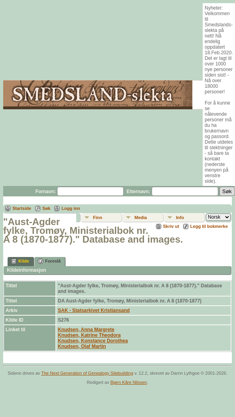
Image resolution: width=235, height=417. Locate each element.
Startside (21, 208)
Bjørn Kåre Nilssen (129, 382)
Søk (46, 208)
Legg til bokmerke (209, 226)
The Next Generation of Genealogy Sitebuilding (87, 373)
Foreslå (49, 261)
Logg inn (70, 208)
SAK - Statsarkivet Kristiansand (94, 310)
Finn (97, 217)
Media (140, 217)
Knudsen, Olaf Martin (82, 346)
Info (180, 217)
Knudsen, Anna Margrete (86, 329)
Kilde (20, 261)
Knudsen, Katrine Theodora (89, 335)
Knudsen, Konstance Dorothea (93, 341)
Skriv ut (171, 226)
